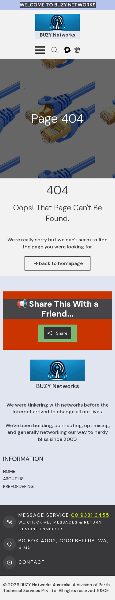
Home (9, 471)
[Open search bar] (55, 50)
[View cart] (77, 50)
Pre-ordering (18, 486)
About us (13, 478)
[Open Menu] (40, 50)
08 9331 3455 (90, 515)
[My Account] (67, 50)
